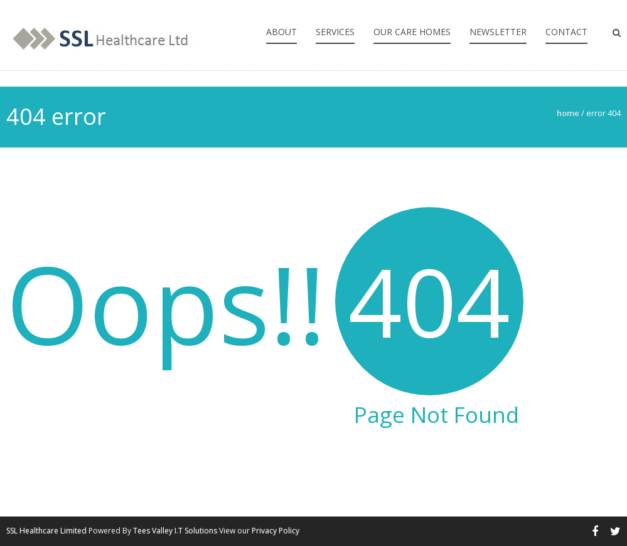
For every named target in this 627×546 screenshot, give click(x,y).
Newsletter (498, 32)
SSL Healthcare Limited (46, 530)
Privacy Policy (275, 530)
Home (568, 113)
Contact (566, 32)
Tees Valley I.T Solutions (175, 530)
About (281, 32)
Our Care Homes (412, 32)
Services (335, 32)
